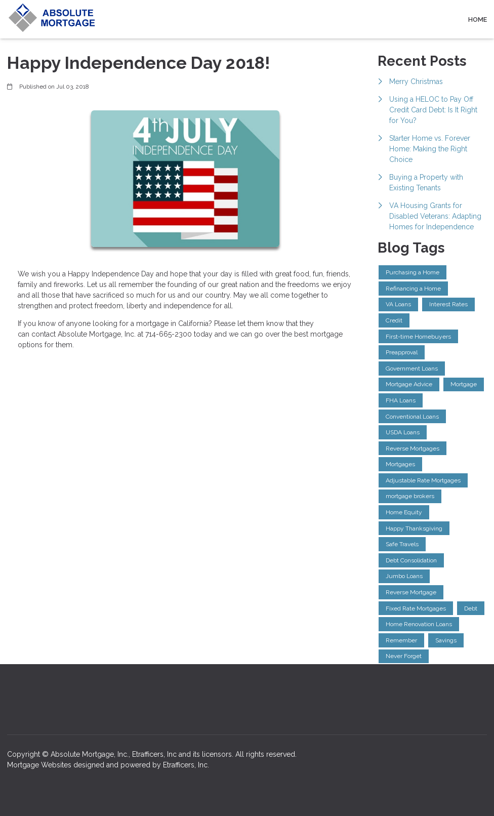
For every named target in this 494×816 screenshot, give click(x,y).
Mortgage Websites (40, 765)
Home (477, 19)
